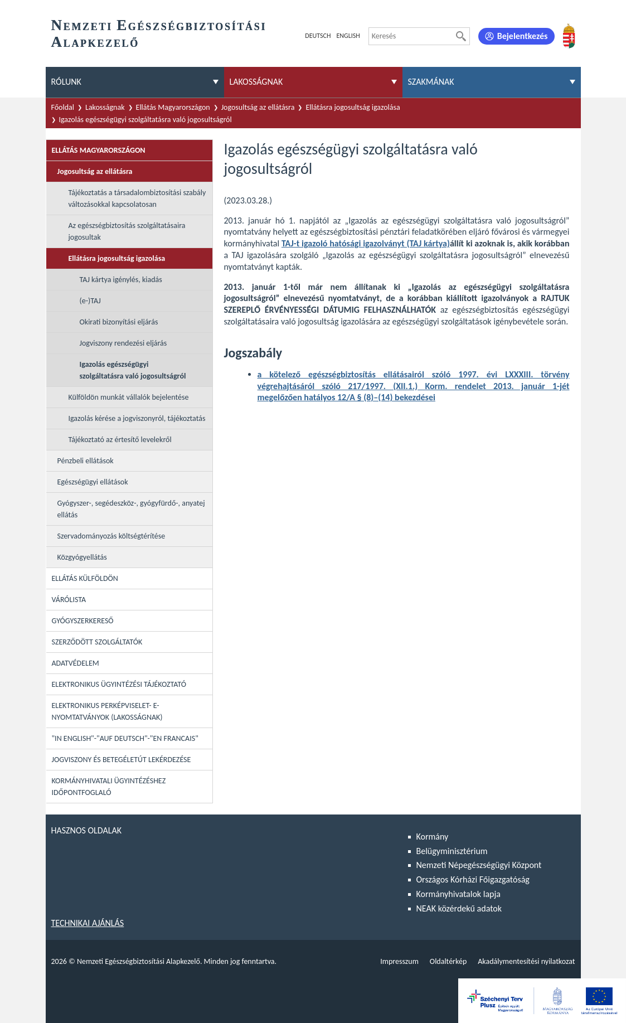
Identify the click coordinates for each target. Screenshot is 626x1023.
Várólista (69, 599)
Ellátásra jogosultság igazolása (352, 107)
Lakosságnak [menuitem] (256, 81)
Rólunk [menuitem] (66, 81)
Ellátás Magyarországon (173, 107)
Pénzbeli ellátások (85, 461)
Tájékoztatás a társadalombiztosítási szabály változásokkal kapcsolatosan (137, 198)
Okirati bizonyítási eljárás (119, 322)
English (348, 36)
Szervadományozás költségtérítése (111, 536)
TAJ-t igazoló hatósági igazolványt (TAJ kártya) (366, 243)
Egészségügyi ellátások (92, 482)
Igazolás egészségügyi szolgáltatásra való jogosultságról (145, 119)
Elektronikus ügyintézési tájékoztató (119, 684)
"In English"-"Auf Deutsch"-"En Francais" (125, 738)
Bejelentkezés (522, 36)
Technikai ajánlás (87, 923)
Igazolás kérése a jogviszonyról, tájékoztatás (137, 418)
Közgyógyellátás (82, 557)
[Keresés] (461, 36)
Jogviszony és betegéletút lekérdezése (121, 759)
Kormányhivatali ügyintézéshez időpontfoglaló (109, 786)
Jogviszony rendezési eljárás (123, 343)
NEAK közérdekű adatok (459, 908)
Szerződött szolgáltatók (97, 642)
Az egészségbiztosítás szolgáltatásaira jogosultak (127, 231)
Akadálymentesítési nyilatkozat (526, 961)
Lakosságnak (105, 107)
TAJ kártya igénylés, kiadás (121, 279)
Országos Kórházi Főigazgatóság (473, 879)
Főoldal (63, 107)
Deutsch (318, 36)
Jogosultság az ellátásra (258, 107)
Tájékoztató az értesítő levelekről (120, 439)
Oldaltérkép (448, 961)
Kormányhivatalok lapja (458, 894)
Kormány (432, 836)
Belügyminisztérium (452, 851)
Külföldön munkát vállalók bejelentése (129, 397)
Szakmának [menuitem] (431, 81)
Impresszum (399, 961)
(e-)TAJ (90, 301)
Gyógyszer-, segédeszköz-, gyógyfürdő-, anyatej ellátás (131, 509)
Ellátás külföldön (85, 578)
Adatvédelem (75, 663)
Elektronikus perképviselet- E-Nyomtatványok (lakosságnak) (107, 711)
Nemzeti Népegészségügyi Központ (479, 865)
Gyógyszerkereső (83, 621)
